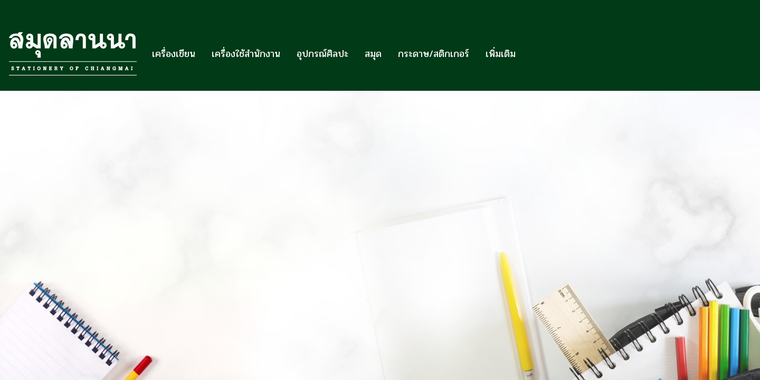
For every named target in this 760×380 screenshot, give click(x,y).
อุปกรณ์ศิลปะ (322, 53)
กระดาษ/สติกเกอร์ (433, 53)
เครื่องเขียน (173, 53)
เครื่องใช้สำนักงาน (246, 53)
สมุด (373, 53)
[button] (533, 54)
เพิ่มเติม (501, 53)
